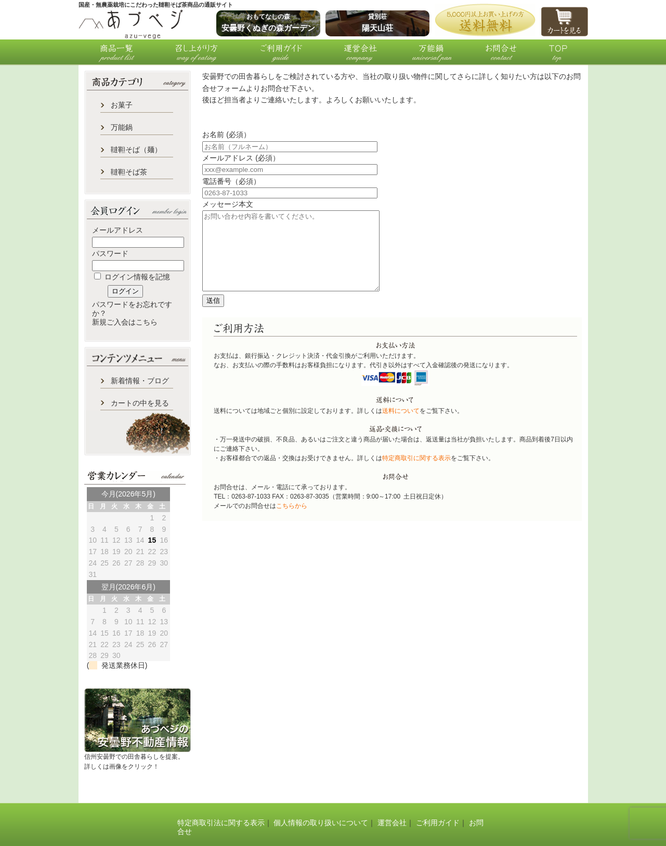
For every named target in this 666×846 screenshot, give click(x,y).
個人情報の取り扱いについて (320, 822)
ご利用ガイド (438, 822)
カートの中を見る (140, 403)
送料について (401, 426)
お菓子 (122, 105)
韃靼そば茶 (129, 172)
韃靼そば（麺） (136, 149)
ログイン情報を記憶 (132, 277)
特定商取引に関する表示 (416, 473)
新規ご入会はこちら (125, 322)
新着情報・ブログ (140, 381)
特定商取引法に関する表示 (221, 822)
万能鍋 (122, 127)
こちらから (291, 521)
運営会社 (392, 822)
